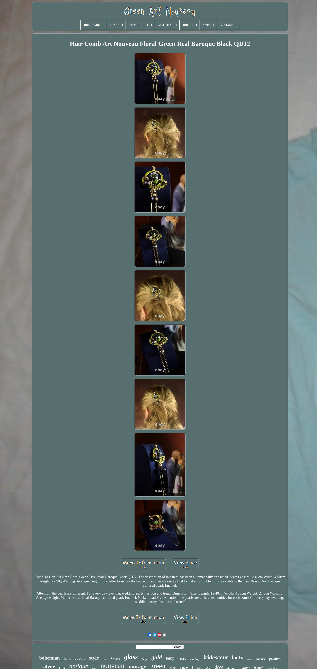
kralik (249, 659)
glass (131, 657)
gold (156, 657)
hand (67, 658)
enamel (260, 659)
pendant (275, 659)
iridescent (216, 657)
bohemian (49, 658)
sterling (195, 659)
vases (182, 659)
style (94, 658)
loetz (237, 657)
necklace (80, 660)
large (144, 659)
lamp (170, 658)
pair (105, 659)
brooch (115, 659)
